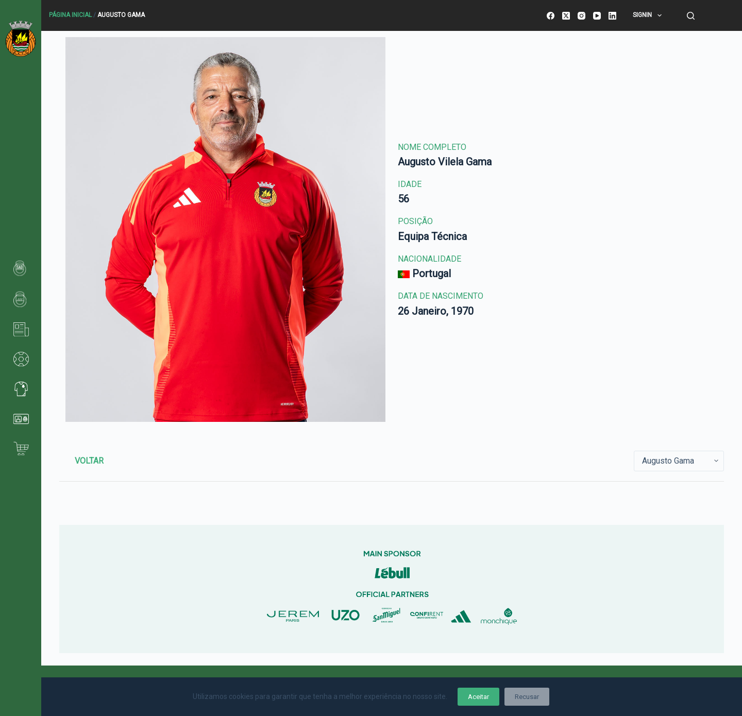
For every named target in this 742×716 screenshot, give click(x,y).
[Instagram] (581, 16)
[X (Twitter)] (566, 16)
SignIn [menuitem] (649, 15)
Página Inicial (70, 15)
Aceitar (478, 697)
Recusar (527, 697)
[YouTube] (597, 16)
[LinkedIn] (612, 16)
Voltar (89, 461)
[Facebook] (550, 16)
